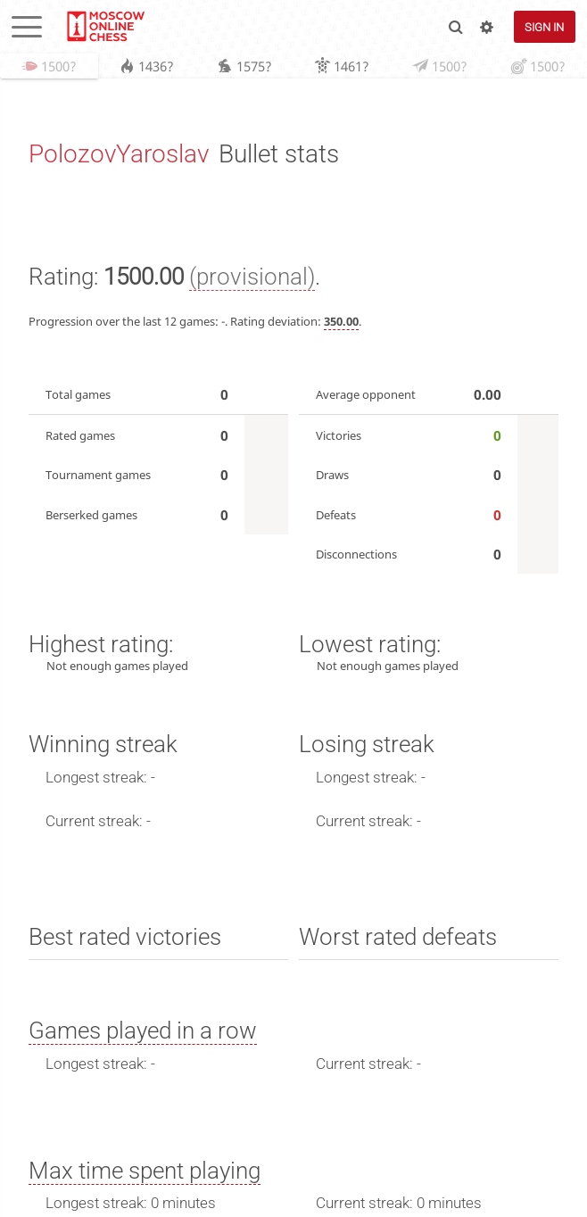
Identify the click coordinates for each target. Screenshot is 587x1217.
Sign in (544, 27)
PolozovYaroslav (119, 155)
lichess (104, 27)
